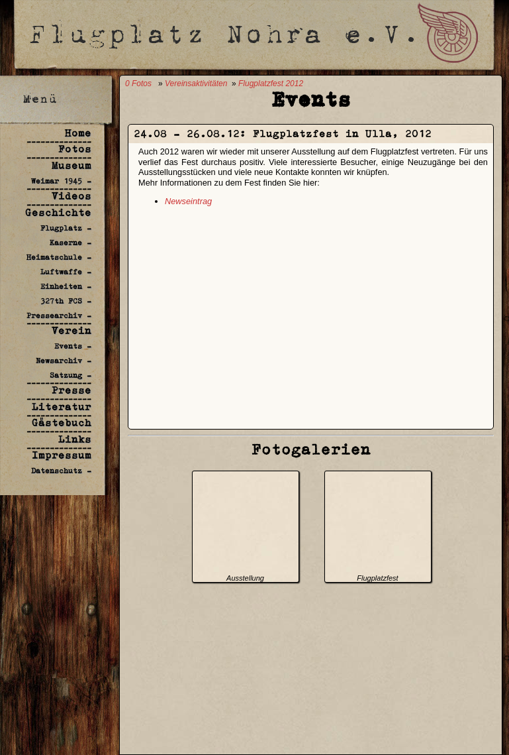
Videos (71, 196)
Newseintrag (188, 201)
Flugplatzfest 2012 (270, 83)
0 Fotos (138, 83)
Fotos (74, 149)
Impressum (61, 455)
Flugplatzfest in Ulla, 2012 (342, 134)
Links (74, 439)
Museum (71, 165)
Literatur (61, 407)
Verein (71, 330)
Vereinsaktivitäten (196, 83)
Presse (71, 390)
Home (78, 133)
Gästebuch (61, 423)
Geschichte (58, 212)
